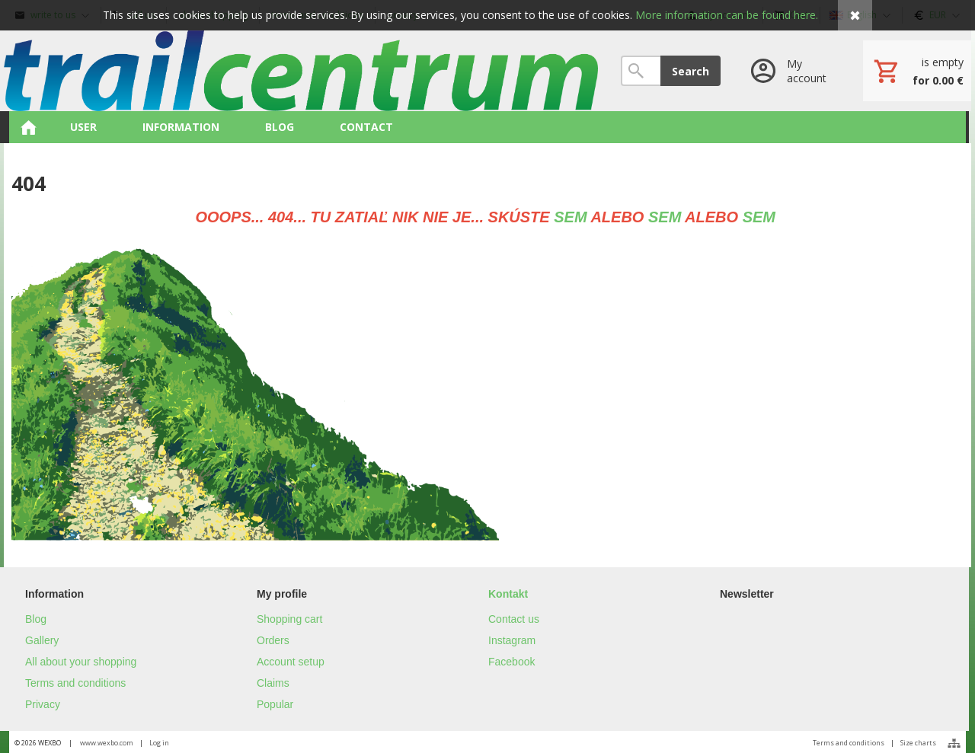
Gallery (42, 640)
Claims (273, 683)
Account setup (290, 662)
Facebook (511, 662)
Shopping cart (289, 619)
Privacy (42, 704)
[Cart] (917, 70)
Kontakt (508, 594)
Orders (273, 640)
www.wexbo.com (106, 743)
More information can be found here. (726, 15)
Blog (35, 619)
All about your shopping (80, 662)
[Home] (301, 70)
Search (690, 71)
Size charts (918, 743)
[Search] (640, 71)
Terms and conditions (75, 683)
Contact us (513, 619)
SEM (570, 217)
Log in (159, 743)
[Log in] (791, 70)
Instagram (511, 640)
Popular (275, 704)
